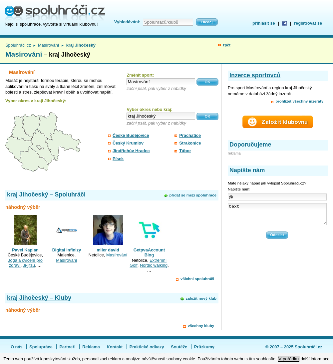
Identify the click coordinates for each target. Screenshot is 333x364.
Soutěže (179, 346)
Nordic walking (153, 265)
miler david (108, 249)
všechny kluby (201, 326)
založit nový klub (201, 298)
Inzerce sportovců (254, 75)
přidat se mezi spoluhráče (192, 195)
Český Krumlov (128, 143)
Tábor (185, 150)
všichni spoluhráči (197, 279)
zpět (226, 45)
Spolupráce (41, 346)
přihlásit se (263, 23)
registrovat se (308, 23)
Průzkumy (204, 346)
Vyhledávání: (127, 21)
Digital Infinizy (66, 249)
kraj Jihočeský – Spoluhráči (46, 194)
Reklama (91, 346)
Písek (118, 158)
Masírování (49, 45)
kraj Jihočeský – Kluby (39, 297)
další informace (315, 358)
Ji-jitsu (29, 265)
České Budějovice (131, 135)
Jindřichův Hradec (131, 150)
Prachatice (190, 135)
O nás (17, 346)
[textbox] (161, 81)
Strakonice (190, 143)
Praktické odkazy (147, 346)
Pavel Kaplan (25, 249)
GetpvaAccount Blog (149, 252)
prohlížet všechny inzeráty (299, 101)
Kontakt (115, 346)
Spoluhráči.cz (18, 45)
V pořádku (288, 358)
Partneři (67, 346)
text (277, 216)
